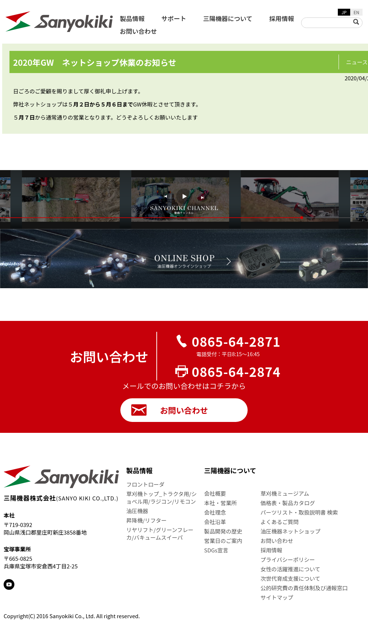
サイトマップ (276, 597)
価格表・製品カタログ (287, 503)
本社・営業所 (220, 503)
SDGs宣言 (216, 550)
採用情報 (281, 18)
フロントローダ (145, 484)
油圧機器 (137, 511)
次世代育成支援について (290, 578)
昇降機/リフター (146, 520)
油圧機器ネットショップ (290, 531)
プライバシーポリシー (287, 559)
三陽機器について (228, 18)
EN (356, 12)
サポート (173, 18)
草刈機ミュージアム (284, 493)
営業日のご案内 (223, 540)
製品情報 (132, 18)
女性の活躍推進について (290, 569)
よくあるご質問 (279, 522)
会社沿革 (215, 522)
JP (344, 12)
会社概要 (215, 493)
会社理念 (215, 512)
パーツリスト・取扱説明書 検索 (299, 512)
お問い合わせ (138, 31)
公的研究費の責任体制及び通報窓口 (304, 588)
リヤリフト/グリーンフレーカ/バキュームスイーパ (159, 533)
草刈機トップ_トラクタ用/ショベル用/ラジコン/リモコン (161, 497)
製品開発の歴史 (223, 531)
